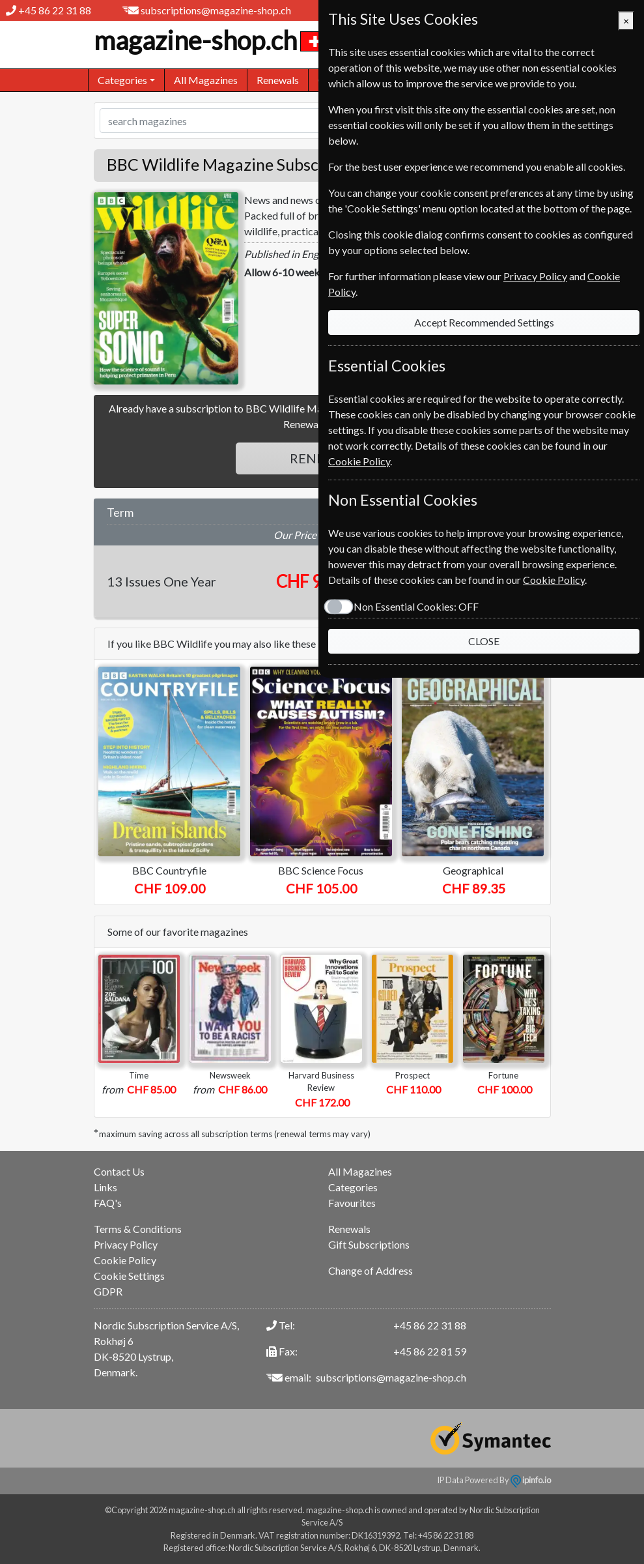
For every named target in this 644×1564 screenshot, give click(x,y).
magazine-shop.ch (210, 40)
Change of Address (370, 1270)
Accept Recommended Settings (484, 322)
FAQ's (108, 1202)
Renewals (278, 80)
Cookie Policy (125, 1260)
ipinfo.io (531, 1480)
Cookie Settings (129, 1275)
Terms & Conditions (138, 1229)
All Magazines (206, 80)
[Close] (626, 21)
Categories (353, 1187)
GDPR (108, 1291)
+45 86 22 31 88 (54, 10)
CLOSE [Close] (483, 641)
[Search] (309, 120)
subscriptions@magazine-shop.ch (216, 10)
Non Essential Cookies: (416, 606)
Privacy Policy (126, 1244)
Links (105, 1187)
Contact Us (119, 1171)
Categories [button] (122, 80)
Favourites (352, 1202)
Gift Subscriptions (369, 1244)
